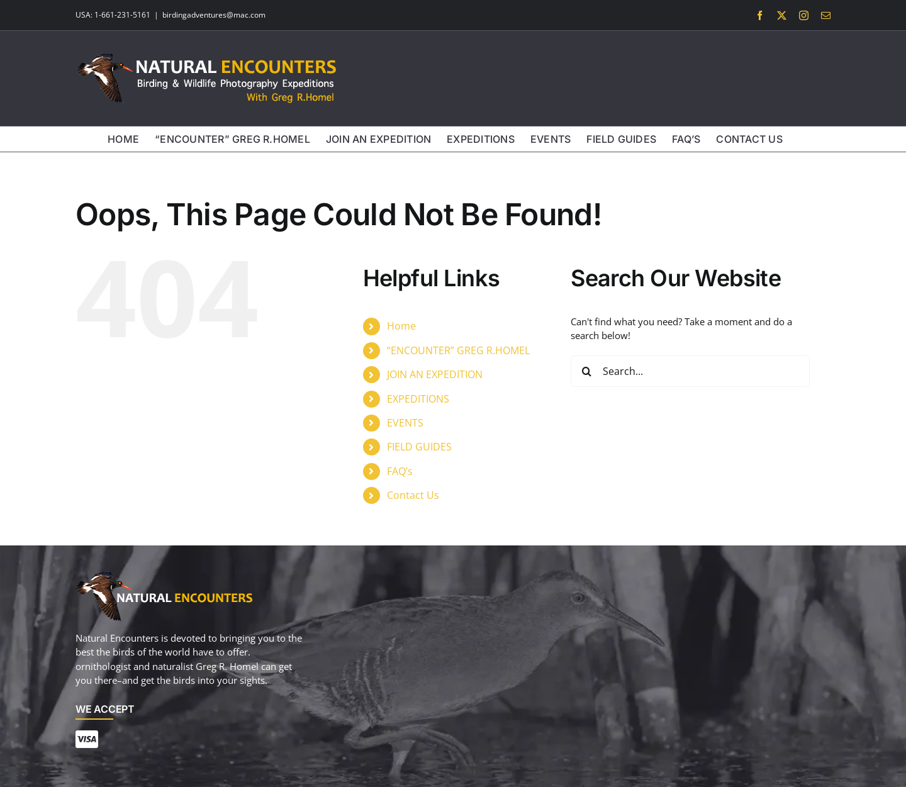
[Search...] (690, 371)
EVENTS (405, 423)
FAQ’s (400, 471)
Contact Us (413, 495)
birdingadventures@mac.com (214, 14)
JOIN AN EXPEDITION (435, 374)
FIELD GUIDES (419, 447)
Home (401, 326)
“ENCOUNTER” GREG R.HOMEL (458, 350)
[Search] (586, 371)
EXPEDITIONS (418, 399)
